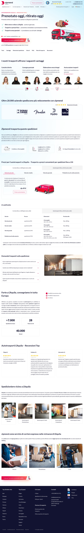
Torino (4, 519)
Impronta (27, 529)
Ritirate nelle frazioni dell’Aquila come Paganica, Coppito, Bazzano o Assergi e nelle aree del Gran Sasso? (21, 273)
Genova (4, 505)
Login (73, 6)
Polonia (20, 510)
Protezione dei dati (20, 529)
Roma (4, 516)
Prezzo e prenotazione (37, 2)
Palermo (5, 513)
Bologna (4, 496)
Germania (21, 499)
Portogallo (21, 513)
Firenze (4, 502)
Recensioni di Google (72, 104)
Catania (4, 499)
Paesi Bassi (21, 507)
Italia (20, 505)
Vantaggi (8, 50)
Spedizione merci (6, 6)
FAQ (33, 50)
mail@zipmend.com (78, 3)
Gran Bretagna (22, 502)
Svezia (20, 525)
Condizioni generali (11, 529)
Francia (20, 496)
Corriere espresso (17, 6)
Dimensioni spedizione (18, 50)
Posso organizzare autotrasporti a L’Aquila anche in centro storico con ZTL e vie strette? (21, 262)
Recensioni (49, 50)
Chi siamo (43, 6)
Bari (3, 493)
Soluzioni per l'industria (29, 6)
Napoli (4, 510)
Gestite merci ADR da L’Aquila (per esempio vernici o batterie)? (21, 268)
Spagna (20, 522)
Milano (4, 507)
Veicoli (28, 50)
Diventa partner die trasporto (39, 510)
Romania (21, 519)
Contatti (37, 6)
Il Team (36, 493)
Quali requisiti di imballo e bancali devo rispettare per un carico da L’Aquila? (21, 279)
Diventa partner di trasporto (63, 6)
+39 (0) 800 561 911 (56, 493)
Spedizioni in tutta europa (41, 496)
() (78, 2)
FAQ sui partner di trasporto (42, 514)
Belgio (20, 493)
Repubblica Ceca (23, 516)
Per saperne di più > (68, 74)
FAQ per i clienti (39, 499)
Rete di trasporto (40, 50)
